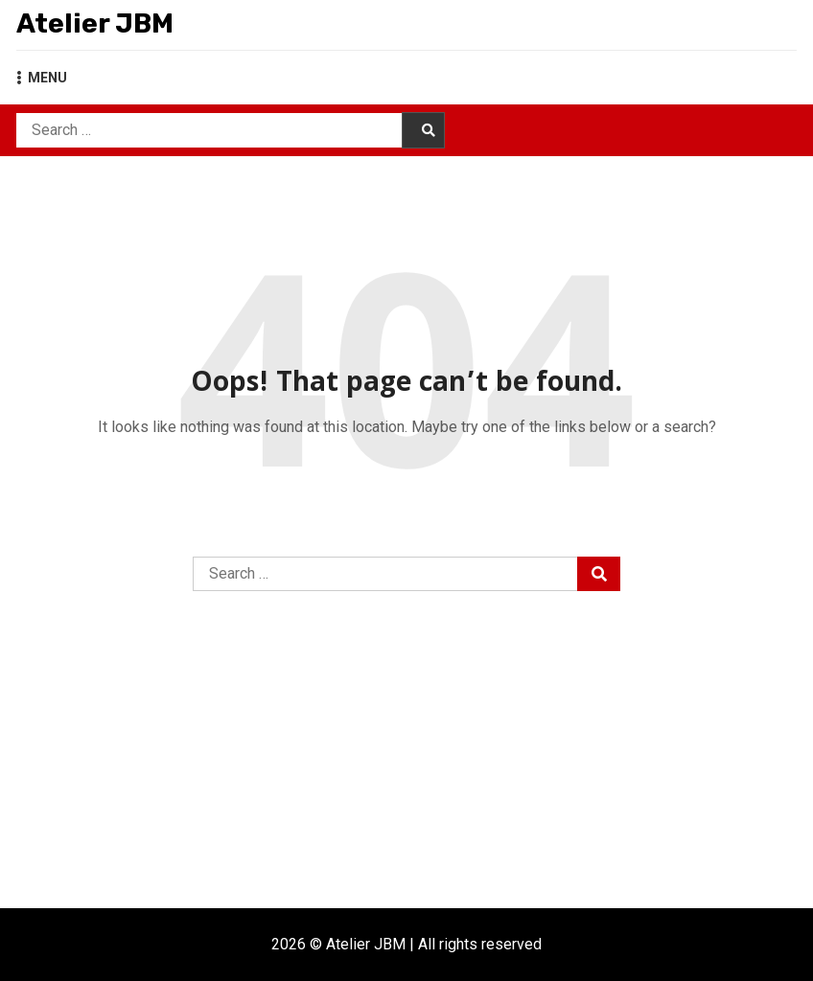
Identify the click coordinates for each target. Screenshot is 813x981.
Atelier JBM (95, 23)
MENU (41, 77)
